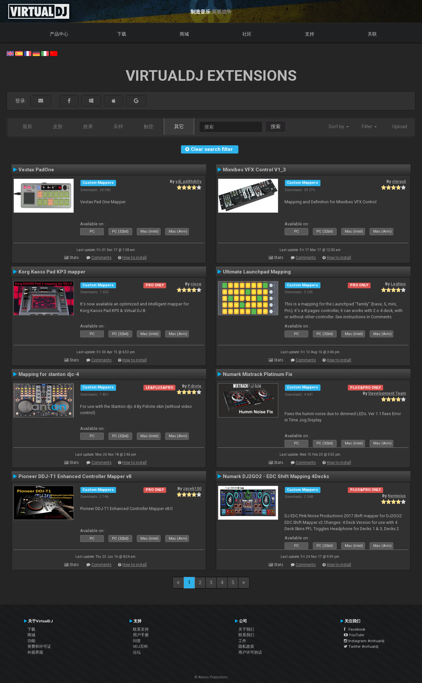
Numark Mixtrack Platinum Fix (257, 374)
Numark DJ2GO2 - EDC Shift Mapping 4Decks (276, 476)
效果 (88, 126)
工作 (242, 641)
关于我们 (246, 629)
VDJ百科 (140, 646)
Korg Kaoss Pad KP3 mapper (51, 272)
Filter (369, 126)
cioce (196, 284)
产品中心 (59, 34)
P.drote (194, 386)
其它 (179, 126)
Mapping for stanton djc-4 (48, 374)
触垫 (149, 126)
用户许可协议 (250, 652)
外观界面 (35, 652)
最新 (27, 126)
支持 (309, 34)
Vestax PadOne (36, 170)
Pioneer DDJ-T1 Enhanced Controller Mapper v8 (75, 476)
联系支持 (141, 629)
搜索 (276, 126)
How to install (134, 257)
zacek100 (192, 488)
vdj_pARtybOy (188, 181)
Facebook (354, 629)
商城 (184, 34)
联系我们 (246, 635)
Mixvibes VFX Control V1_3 (254, 170)
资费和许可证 (39, 646)
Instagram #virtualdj (364, 641)
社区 (247, 34)
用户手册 (141, 635)
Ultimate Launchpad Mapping (257, 272)
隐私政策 (246, 646)
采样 (118, 126)
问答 (137, 641)
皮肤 (58, 126)
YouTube (354, 635)
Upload (399, 126)
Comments (101, 257)
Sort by (339, 126)
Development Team (387, 393)
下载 (121, 34)
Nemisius (397, 496)
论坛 (137, 652)
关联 (372, 34)
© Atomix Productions (211, 677)
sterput (399, 181)
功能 (31, 641)
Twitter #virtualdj (361, 646)
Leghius (398, 284)
